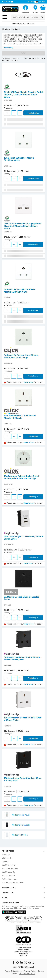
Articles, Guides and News (13, 882)
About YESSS (23, 851)
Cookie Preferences (27, 974)
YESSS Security (8, 872)
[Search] (42, 17)
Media (23, 897)
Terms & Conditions (13, 971)
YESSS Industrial (9, 865)
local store (29, 382)
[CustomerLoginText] (25, 7)
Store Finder (7, 858)
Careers (5, 861)
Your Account (23, 887)
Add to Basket (33, 113)
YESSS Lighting (8, 875)
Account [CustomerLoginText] (25, 12)
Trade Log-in (33, 376)
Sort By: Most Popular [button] (34, 58)
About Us (6, 854)
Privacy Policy (30, 971)
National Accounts (9, 879)
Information (23, 892)
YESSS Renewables (10, 868)
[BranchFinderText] (35, 9)
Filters (23, 53)
